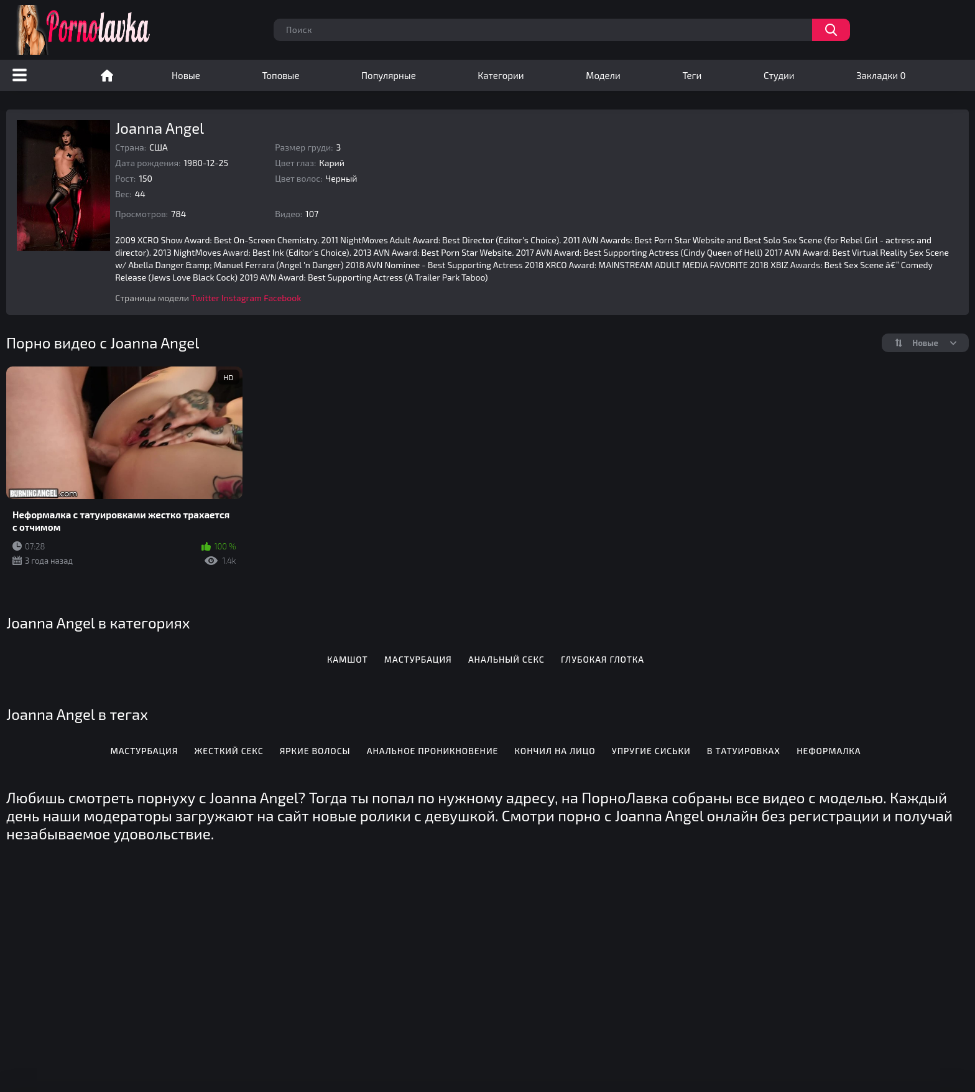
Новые (186, 75)
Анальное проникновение (433, 750)
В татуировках (743, 750)
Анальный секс (506, 659)
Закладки (880, 75)
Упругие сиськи (651, 750)
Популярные (388, 75)
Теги (691, 75)
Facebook (282, 297)
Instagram (241, 297)
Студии (779, 75)
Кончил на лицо (555, 750)
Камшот (347, 659)
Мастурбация (418, 659)
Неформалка (829, 750)
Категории (501, 75)
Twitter (205, 297)
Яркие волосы (315, 750)
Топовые (280, 75)
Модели (603, 75)
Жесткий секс (229, 750)
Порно (106, 75)
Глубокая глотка (602, 659)
